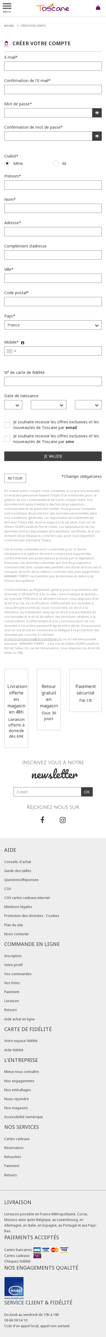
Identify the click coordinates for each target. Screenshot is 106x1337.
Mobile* (14, 342)
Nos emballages (17, 1090)
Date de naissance (21, 395)
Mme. (18, 163)
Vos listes (12, 982)
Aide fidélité (13, 1050)
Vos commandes (18, 973)
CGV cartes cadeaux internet (27, 897)
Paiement (11, 991)
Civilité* (11, 156)
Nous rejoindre (16, 1099)
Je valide (53, 456)
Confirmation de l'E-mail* (27, 80)
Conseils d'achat (17, 861)
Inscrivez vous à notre (53, 771)
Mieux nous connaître (21, 1071)
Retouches (12, 1156)
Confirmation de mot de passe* (33, 127)
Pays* (9, 316)
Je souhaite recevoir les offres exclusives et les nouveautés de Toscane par (56, 424)
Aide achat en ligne (19, 1019)
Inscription (13, 956)
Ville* (9, 269)
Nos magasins (16, 1108)
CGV (7, 888)
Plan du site (13, 925)
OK (87, 792)
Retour (15, 478)
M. (64, 163)
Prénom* (12, 176)
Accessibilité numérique (23, 1116)
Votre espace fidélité (21, 1040)
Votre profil (13, 965)
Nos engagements (19, 1081)
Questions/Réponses (21, 879)
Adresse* (12, 222)
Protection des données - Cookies (31, 915)
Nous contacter (16, 934)
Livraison (11, 1000)
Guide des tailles (17, 870)
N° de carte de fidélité (24, 372)
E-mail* (11, 57)
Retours (10, 1009)
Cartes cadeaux (16, 1138)
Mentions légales (18, 906)
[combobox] (11, 351)
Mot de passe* (18, 103)
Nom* (10, 199)
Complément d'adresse (25, 246)
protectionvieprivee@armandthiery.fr (33, 639)
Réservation (13, 1147)
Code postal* (16, 292)
